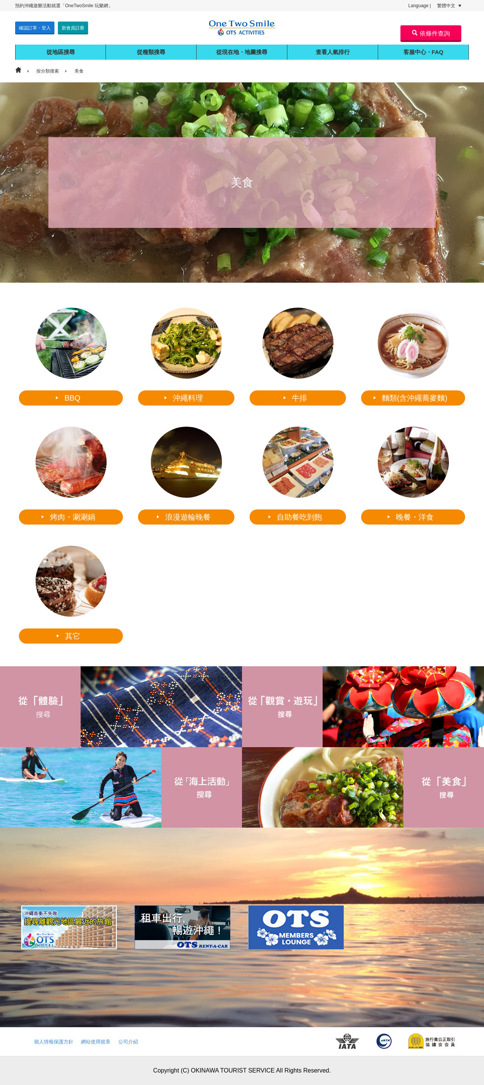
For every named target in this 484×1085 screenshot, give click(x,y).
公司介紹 (128, 1042)
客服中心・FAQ (423, 52)
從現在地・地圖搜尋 (241, 52)
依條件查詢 (431, 33)
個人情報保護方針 (53, 1042)
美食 (79, 71)
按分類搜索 (47, 71)
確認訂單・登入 (35, 28)
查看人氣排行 (333, 52)
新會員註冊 (73, 28)
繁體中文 (449, 5)
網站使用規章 (95, 1042)
